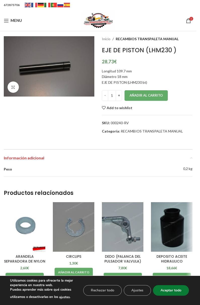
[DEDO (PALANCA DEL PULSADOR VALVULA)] (122, 227)
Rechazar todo (102, 290)
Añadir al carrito (146, 95)
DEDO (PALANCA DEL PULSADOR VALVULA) (122, 259)
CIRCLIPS (73, 256)
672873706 (12, 5)
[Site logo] (98, 20)
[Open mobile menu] (12, 21)
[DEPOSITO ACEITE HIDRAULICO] (171, 227)
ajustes (64, 297)
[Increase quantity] (119, 95)
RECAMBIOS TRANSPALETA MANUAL (147, 39)
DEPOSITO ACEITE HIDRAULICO (171, 259)
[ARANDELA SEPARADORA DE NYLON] (24, 227)
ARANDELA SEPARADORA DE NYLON (24, 259)
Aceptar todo (171, 290)
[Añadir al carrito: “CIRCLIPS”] (74, 272)
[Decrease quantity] (105, 95)
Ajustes (137, 290)
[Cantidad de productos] (112, 95)
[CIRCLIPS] (73, 227)
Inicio (106, 39)
